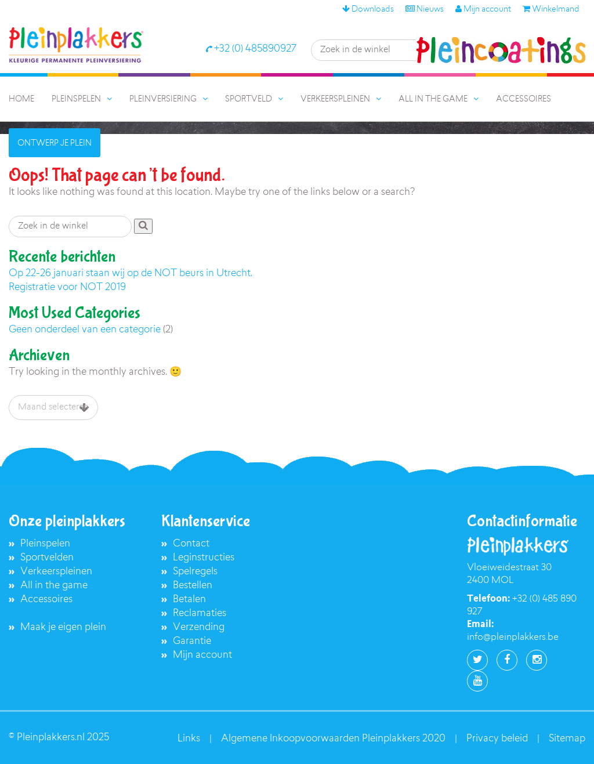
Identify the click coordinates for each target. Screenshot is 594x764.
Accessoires (46, 599)
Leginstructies (203, 558)
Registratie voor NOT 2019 (67, 287)
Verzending (198, 627)
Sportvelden (47, 558)
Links (189, 739)
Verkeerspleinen (56, 572)
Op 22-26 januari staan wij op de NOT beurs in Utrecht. (130, 273)
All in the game (54, 586)
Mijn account (483, 10)
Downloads (368, 10)
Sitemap (567, 739)
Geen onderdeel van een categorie (85, 330)
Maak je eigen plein (63, 627)
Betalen (189, 599)
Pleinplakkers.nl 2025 (63, 738)
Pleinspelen (45, 544)
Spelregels (195, 572)
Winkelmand (551, 10)
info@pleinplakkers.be (513, 637)
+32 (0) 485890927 (250, 49)
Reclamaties (199, 613)
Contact (191, 544)
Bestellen (192, 586)
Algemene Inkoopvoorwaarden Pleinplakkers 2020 (333, 739)
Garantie (192, 641)
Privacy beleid (497, 739)
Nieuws (424, 10)
